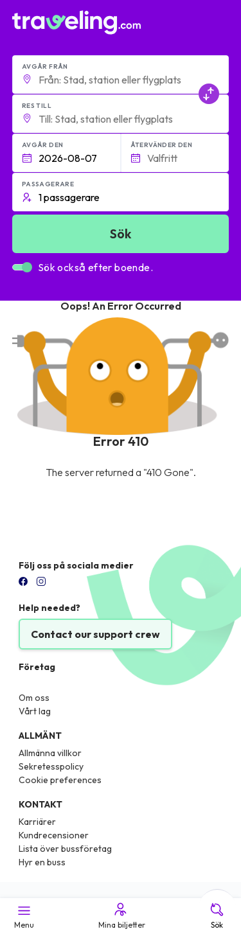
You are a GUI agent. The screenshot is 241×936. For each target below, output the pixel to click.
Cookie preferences (60, 780)
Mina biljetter (120, 915)
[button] (120, 74)
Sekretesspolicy (51, 766)
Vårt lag (35, 711)
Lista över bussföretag (65, 848)
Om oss (34, 697)
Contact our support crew (95, 634)
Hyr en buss (42, 862)
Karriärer (37, 821)
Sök (217, 915)
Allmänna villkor (50, 753)
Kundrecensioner (54, 835)
